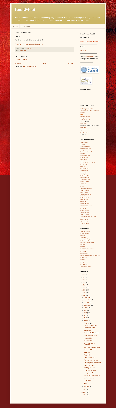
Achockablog (83, 144)
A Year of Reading (85, 223)
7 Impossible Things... (85, 212)
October (86, 302)
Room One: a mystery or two (92, 347)
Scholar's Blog (84, 257)
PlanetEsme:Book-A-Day (86, 205)
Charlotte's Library (85, 164)
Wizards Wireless (84, 264)
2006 (84, 389)
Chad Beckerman (84, 253)
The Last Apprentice (89, 328)
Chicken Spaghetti (85, 168)
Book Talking (87, 330)
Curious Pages (84, 172)
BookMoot (83, 50)
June (85, 313)
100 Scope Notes (84, 142)
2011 (84, 285)
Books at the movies (90, 357)
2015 (84, 275)
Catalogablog (83, 235)
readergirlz (87, 352)
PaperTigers (83, 123)
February (87, 323)
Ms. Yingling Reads (85, 197)
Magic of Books (84, 192)
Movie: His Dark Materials (91, 333)
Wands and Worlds (85, 214)
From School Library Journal (92, 375)
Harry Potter (23, 50)
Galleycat (83, 246)
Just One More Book (85, 190)
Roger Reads (83, 208)
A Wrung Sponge (84, 221)
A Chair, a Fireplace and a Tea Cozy (88, 162)
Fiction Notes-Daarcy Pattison (87, 242)
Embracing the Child (85, 116)
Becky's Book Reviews (86, 148)
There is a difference (90, 350)
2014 (84, 277)
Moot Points (25, 26)
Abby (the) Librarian (85, 231)
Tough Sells (87, 355)
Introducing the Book (90, 370)
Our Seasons (87, 380)
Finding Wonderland (85, 177)
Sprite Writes (83, 262)
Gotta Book (83, 183)
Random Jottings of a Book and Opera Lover (90, 255)
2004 (84, 394)
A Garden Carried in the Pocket (87, 248)
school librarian (90, 56)
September (87, 305)
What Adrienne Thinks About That (88, 216)
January (86, 386)
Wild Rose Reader (85, 219)
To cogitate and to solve (90, 373)
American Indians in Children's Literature (90, 110)
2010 (84, 287)
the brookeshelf (84, 159)
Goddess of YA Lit (85, 181)
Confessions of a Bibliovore (87, 240)
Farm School (83, 244)
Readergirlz (83, 127)
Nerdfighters (83, 118)
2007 (84, 295)
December (87, 297)
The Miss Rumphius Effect (86, 194)
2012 (84, 282)
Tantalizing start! (88, 340)
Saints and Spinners (85, 210)
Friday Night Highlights (90, 335)
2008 (84, 292)
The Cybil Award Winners (91, 360)
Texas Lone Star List (85, 132)
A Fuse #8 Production (85, 179)
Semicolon (83, 259)
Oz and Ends (83, 201)
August (86, 307)
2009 (84, 290)
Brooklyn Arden (84, 157)
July (85, 310)
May (85, 315)
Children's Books (84, 170)
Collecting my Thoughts (86, 239)
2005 (84, 392)
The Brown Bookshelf (85, 161)
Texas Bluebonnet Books (86, 129)
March (86, 320)
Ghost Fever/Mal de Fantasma (89, 344)
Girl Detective (84, 250)
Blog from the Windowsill (86, 151)
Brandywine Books (85, 233)
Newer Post (18, 63)
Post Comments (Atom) (29, 66)
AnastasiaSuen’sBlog (85, 146)
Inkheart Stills (88, 338)
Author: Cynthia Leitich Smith (92, 362)
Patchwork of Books (85, 203)
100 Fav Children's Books (86, 119)
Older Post (70, 63)
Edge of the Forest (89, 365)
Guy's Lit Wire (84, 186)
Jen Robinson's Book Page (86, 188)
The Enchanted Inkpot (85, 175)
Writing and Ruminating (86, 266)
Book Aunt (83, 153)
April (85, 318)
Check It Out (83, 166)
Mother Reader (84, 196)
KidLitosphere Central (87, 109)
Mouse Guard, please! (90, 325)
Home (15, 26)
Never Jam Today (84, 199)
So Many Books (84, 261)
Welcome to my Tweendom (87, 218)
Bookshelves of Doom (85, 155)
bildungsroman (84, 150)
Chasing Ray (83, 237)
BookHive (83, 112)
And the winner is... (89, 378)
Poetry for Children (85, 207)
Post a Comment (22, 60)
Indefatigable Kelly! (89, 368)
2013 (84, 280)
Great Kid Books (84, 185)
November (87, 300)
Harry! (85, 383)
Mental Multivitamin (85, 251)
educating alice (84, 174)
